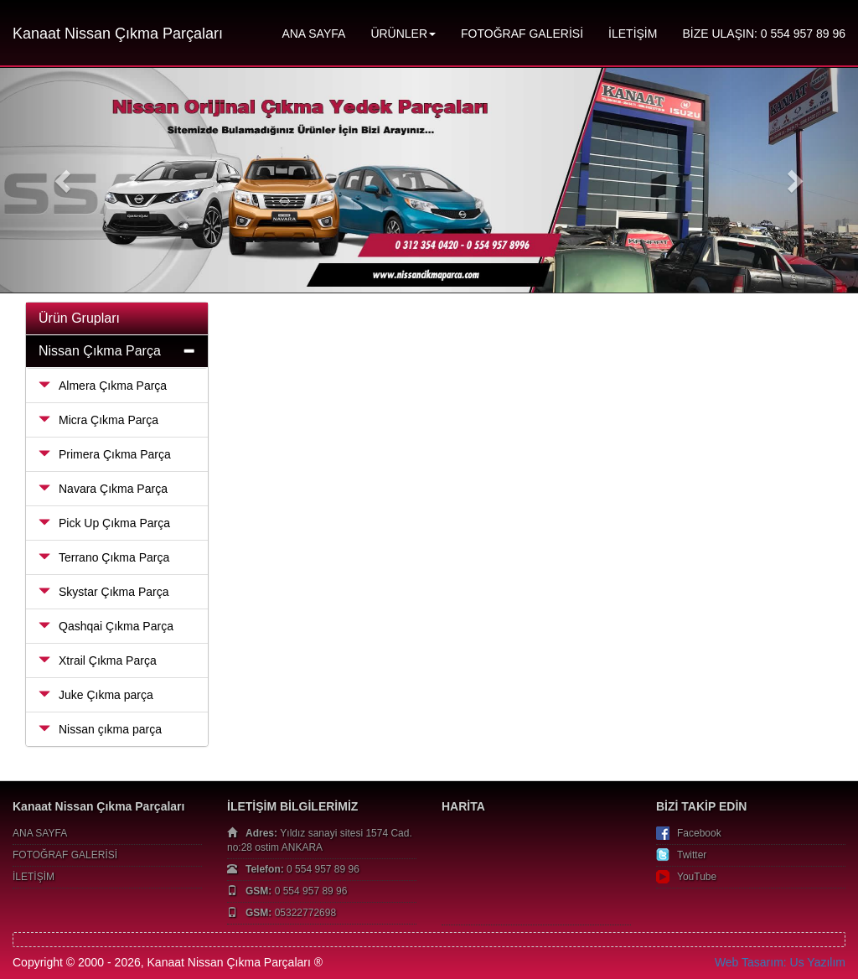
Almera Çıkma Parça (103, 385)
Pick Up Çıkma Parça (104, 523)
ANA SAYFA (313, 33)
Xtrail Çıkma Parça (98, 660)
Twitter (691, 855)
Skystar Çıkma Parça (103, 591)
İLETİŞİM (632, 33)
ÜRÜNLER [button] (403, 33)
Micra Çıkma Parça (98, 420)
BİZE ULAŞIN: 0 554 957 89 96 (763, 33)
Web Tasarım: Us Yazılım (780, 962)
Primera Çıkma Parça (105, 454)
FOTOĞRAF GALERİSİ (522, 33)
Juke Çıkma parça (96, 695)
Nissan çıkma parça (100, 729)
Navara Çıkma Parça (103, 488)
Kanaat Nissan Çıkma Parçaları (118, 33)
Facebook (699, 833)
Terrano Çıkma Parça (104, 557)
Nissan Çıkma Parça (100, 351)
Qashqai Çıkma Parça (106, 626)
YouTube (696, 877)
